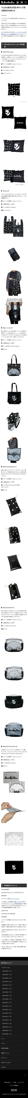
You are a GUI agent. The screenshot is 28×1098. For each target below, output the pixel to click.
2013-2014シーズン (7, 1013)
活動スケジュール (5, 1053)
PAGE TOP (25, 1075)
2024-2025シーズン (7, 974)
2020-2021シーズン (7, 988)
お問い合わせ (7, 1082)
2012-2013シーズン (7, 1016)
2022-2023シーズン (7, 981)
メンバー (3, 1043)
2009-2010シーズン (7, 1027)
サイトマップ (21, 1082)
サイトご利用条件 (14, 1085)
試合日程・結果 (5, 1048)
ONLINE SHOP (21, 2)
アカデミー (3, 1067)
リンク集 (14, 1082)
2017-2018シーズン (7, 999)
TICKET (17, 2)
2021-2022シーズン (7, 985)
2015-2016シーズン (7, 1006)
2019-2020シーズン (7, 992)
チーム (2, 1038)
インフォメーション (5, 967)
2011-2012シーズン (7, 1020)
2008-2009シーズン (7, 1030)
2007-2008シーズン (7, 1034)
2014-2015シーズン (7, 1009)
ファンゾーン (4, 1057)
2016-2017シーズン (7, 1002)
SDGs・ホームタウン (6, 1062)
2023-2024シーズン (7, 978)
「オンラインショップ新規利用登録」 (14, 903)
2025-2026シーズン (7, 971)
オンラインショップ (15, 898)
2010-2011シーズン (7, 1023)
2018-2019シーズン (7, 995)
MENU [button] (26, 3)
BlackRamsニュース (6, 963)
